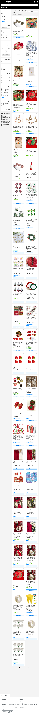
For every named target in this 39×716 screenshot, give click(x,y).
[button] (36, 5)
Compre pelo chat (7, 709)
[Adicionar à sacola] (18, 37)
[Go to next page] (32, 667)
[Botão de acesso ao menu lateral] (2, 2)
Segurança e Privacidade (23, 701)
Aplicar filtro (6, 54)
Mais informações (5, 695)
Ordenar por (27, 11)
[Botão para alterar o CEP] (19, 7)
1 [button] (19, 667)
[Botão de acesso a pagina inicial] (18, 2)
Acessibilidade (4, 701)
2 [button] (21, 667)
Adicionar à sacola (18, 37)
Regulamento (22, 699)
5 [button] (26, 667)
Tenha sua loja (4, 699)
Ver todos (3, 21)
